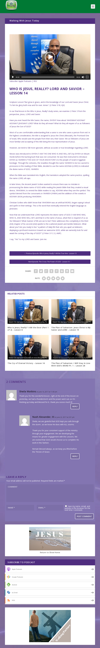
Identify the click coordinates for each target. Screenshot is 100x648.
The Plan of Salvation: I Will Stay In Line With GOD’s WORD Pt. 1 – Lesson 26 (70, 364)
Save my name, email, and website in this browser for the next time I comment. (77, 508)
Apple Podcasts (25, 81)
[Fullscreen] (87, 77)
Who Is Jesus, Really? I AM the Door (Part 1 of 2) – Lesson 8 (28, 328)
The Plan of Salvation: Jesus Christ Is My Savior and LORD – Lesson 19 (71, 328)
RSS (35, 81)
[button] (50, 57)
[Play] (13, 77)
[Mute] (83, 77)
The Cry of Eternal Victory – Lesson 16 (26, 363)
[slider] (47, 77)
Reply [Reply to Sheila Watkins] (75, 406)
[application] (50, 57)
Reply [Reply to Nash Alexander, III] (75, 456)
